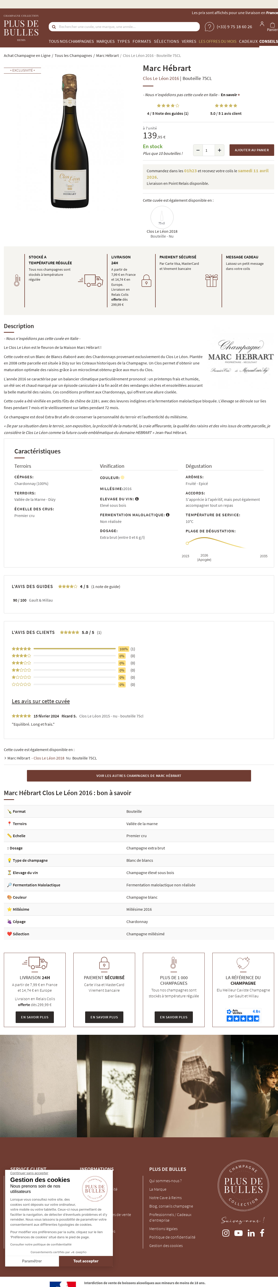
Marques (105, 41)
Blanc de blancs (139, 860)
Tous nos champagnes (71, 41)
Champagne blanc (141, 897)
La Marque (157, 1189)
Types (123, 41)
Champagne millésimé (145, 933)
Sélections (166, 41)
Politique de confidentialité (172, 1237)
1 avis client (226, 113)
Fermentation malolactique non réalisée (160, 884)
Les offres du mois (217, 41)
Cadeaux (248, 41)
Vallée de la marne (142, 823)
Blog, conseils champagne (171, 1206)
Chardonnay (137, 921)
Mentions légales (163, 1228)
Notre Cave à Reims (165, 1197)
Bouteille (134, 811)
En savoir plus (34, 1017)
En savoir (230, 94)
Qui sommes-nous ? (165, 1180)
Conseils (268, 41)
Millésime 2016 (139, 909)
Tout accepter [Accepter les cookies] (38, 1261)
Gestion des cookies (166, 1245)
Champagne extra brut (145, 847)
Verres (189, 41)
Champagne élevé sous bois (150, 872)
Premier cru (136, 835)
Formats (142, 41)
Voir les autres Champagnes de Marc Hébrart (139, 775)
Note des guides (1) (167, 113)
